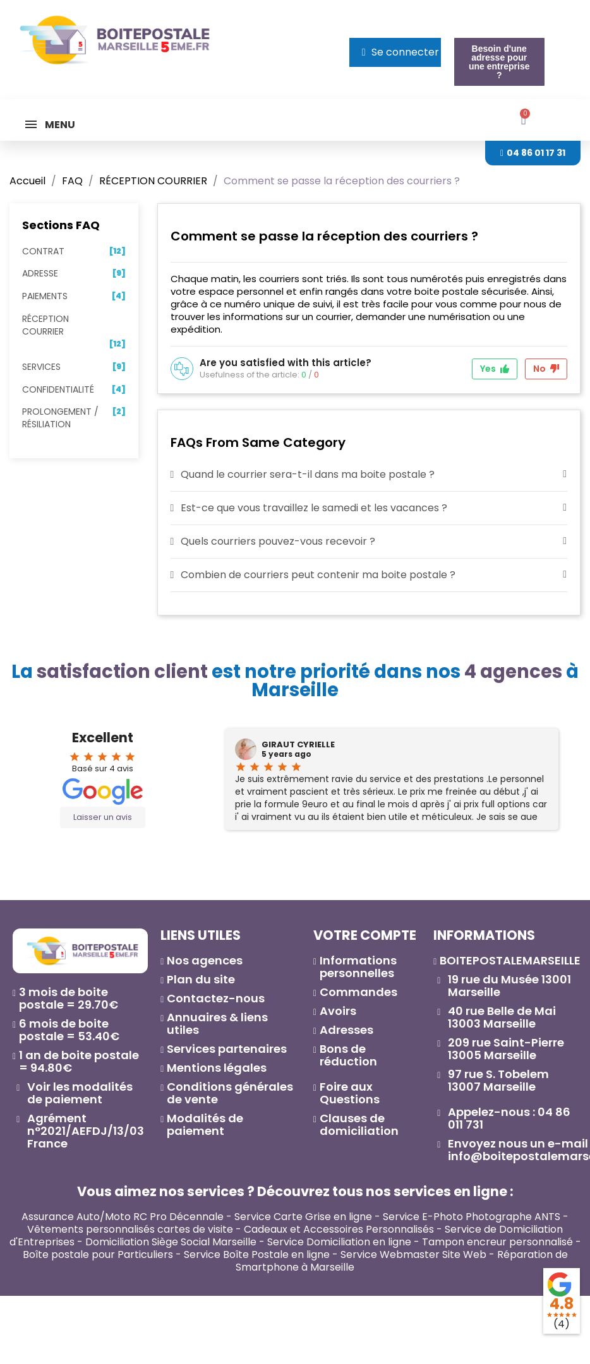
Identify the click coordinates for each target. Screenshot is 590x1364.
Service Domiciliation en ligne (339, 1242)
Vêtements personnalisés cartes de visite (130, 1229)
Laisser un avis (102, 817)
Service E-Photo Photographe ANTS (471, 1216)
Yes (494, 368)
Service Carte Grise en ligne (303, 1216)
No (546, 368)
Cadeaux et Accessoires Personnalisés (339, 1229)
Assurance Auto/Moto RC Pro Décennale (122, 1216)
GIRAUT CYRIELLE (298, 744)
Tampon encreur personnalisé (497, 1242)
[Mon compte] (400, 52)
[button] (499, 61)
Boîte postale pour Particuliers (98, 1254)
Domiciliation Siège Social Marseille (170, 1242)
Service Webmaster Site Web (413, 1254)
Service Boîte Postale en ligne (257, 1254)
